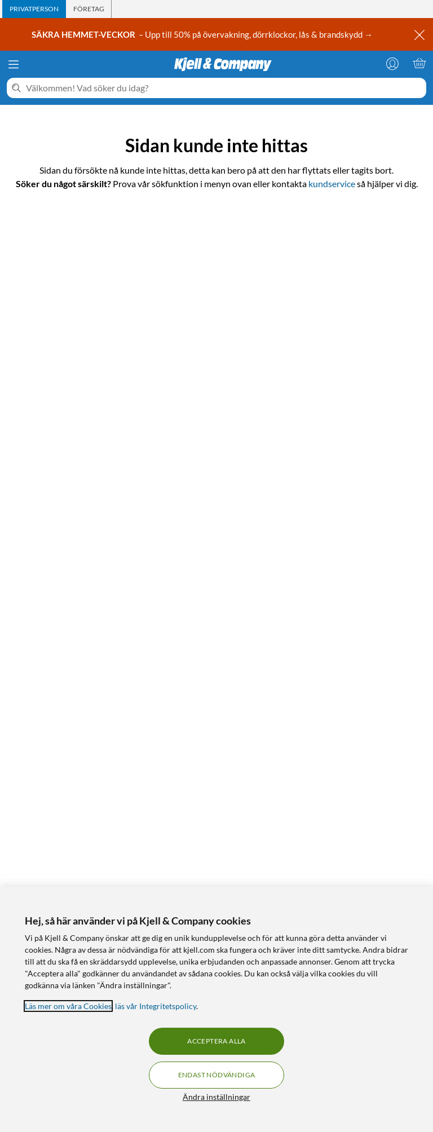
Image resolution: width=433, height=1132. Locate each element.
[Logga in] (392, 63)
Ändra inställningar (216, 1097)
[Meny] (13, 64)
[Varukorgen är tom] (419, 63)
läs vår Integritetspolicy (155, 1006)
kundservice (331, 183)
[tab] (34, 9)
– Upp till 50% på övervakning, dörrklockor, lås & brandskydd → (203, 34)
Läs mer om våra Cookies (68, 1006)
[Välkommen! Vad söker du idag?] (224, 88)
